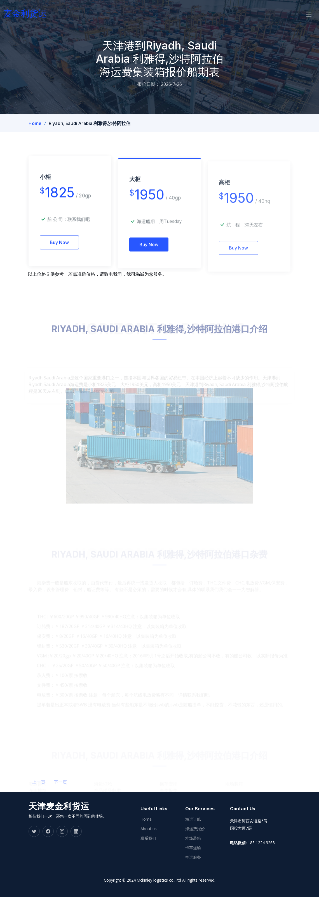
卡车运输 (193, 848)
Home (35, 123)
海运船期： (148, 236)
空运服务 (193, 857)
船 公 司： (68, 231)
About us (148, 829)
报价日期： (148, 84)
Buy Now (59, 255)
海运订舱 (193, 819)
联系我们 (148, 838)
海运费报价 (195, 829)
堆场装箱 (193, 838)
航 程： (235, 241)
